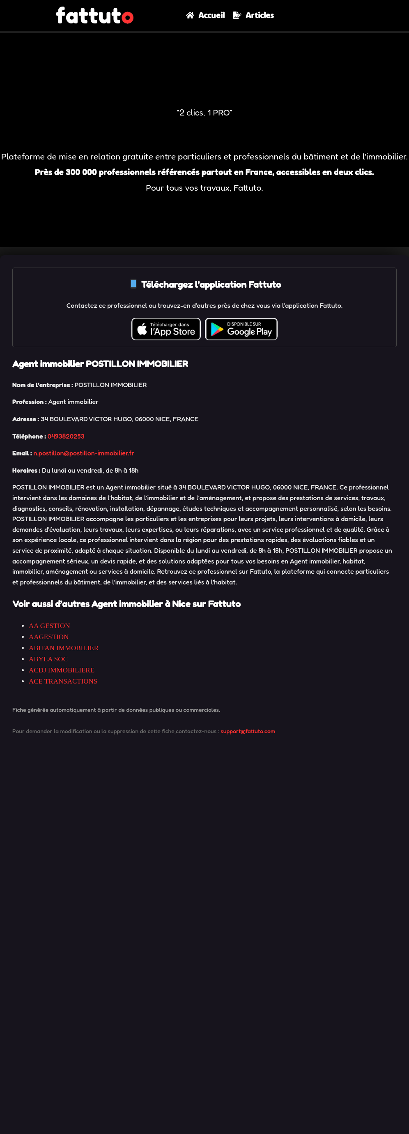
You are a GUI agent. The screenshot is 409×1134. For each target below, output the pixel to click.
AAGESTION (49, 637)
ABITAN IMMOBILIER (64, 648)
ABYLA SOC (48, 659)
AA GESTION (49, 626)
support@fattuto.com (248, 731)
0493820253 (66, 436)
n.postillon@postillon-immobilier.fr (83, 453)
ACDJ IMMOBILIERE (61, 670)
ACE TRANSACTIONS (63, 681)
